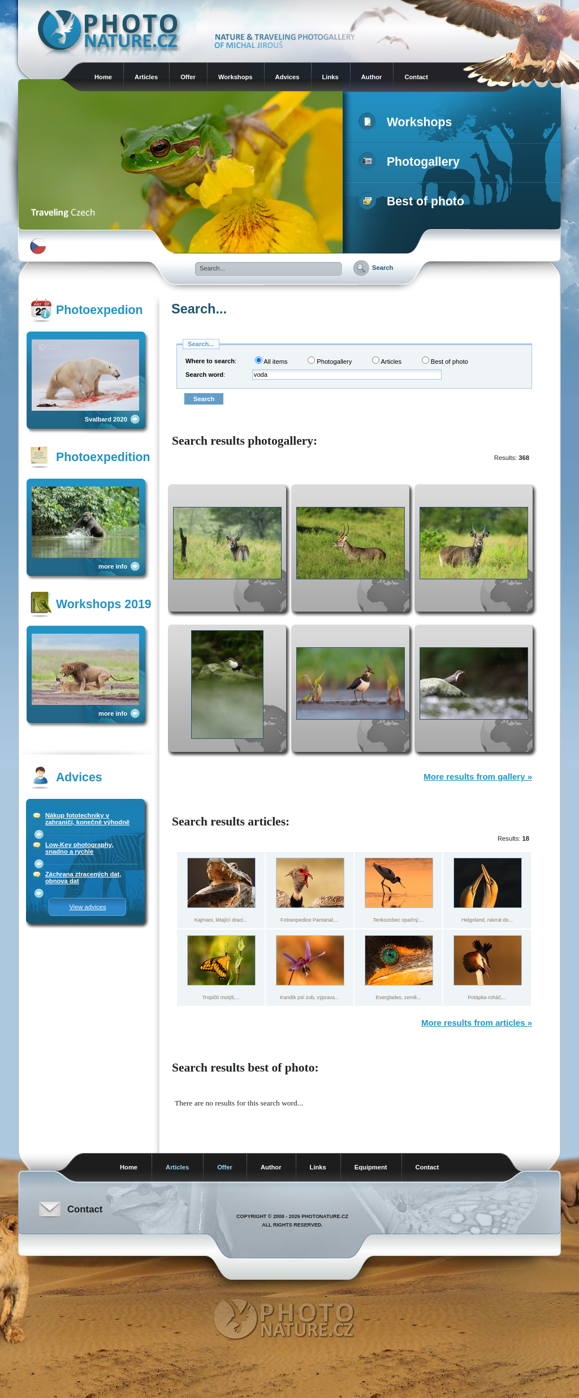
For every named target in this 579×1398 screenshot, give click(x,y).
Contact (416, 77)
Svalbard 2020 (106, 419)
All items (271, 360)
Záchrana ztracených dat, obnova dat (83, 877)
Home (103, 77)
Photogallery (411, 162)
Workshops (235, 77)
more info (112, 566)
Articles (146, 77)
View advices (87, 907)
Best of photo (413, 201)
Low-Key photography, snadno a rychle (79, 848)
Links (330, 77)
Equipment (371, 1167)
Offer (188, 77)
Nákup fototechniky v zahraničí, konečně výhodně (87, 818)
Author (371, 77)
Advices (287, 77)
